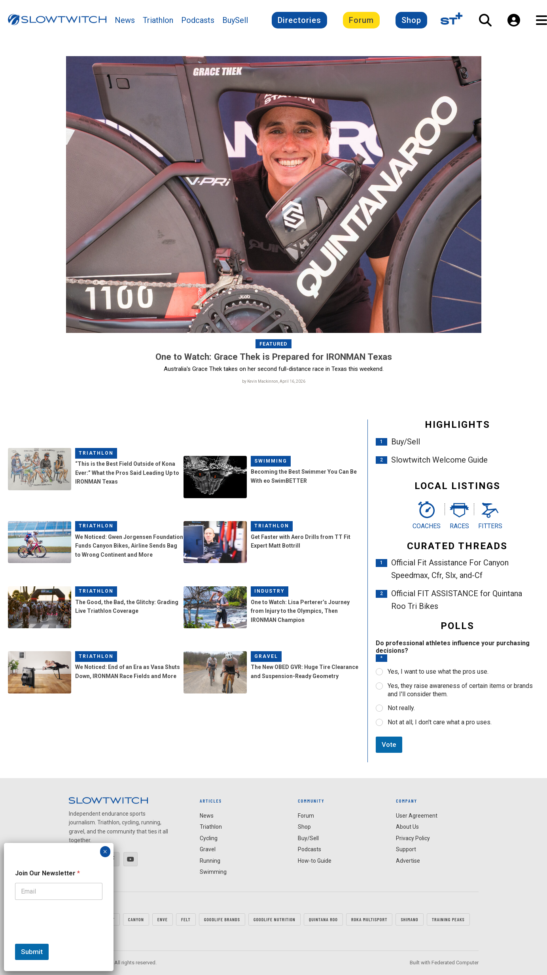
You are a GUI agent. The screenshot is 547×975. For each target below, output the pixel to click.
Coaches (427, 526)
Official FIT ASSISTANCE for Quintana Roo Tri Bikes (456, 600)
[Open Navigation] (541, 20)
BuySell (235, 20)
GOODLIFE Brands (222, 919)
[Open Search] (485, 20)
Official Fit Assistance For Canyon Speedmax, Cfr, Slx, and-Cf (450, 569)
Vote (389, 744)
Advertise (408, 861)
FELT (186, 919)
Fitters (490, 526)
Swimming (270, 461)
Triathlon (158, 20)
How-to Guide (314, 861)
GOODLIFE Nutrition (274, 919)
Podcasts (197, 20)
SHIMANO (409, 919)
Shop (411, 20)
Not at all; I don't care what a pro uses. (440, 722)
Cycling (209, 838)
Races (459, 526)
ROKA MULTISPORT (369, 919)
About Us (407, 827)
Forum (361, 20)
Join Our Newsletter (47, 873)
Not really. (401, 708)
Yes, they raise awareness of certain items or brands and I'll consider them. (460, 690)
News (125, 20)
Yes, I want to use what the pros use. (438, 671)
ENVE (162, 919)
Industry (269, 591)
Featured (273, 344)
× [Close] (105, 851)
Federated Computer (455, 963)
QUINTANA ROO (323, 919)
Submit (32, 952)
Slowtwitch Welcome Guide (439, 460)
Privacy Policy (413, 838)
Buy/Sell (405, 441)
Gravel (266, 656)
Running (210, 861)
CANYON (136, 919)
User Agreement (416, 815)
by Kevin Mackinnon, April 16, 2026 (273, 381)
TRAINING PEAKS (448, 919)
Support (406, 850)
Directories (299, 20)
